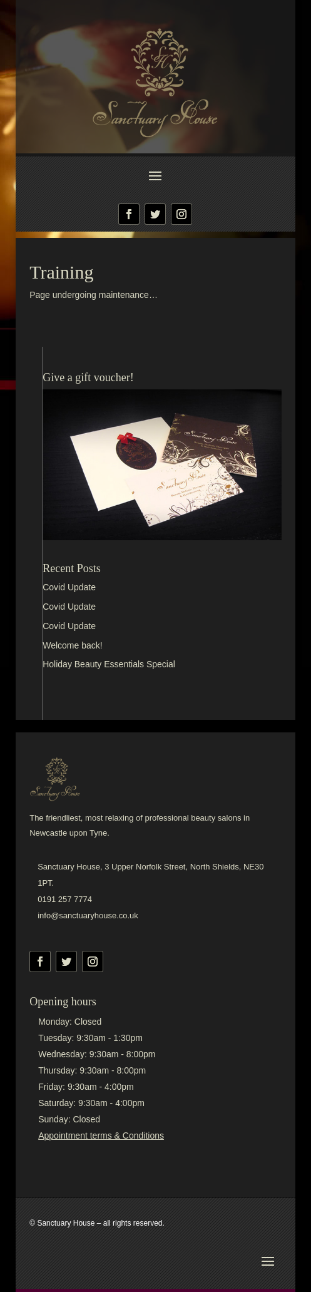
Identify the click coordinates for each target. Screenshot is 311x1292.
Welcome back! (72, 645)
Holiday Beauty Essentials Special (109, 664)
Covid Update (69, 587)
